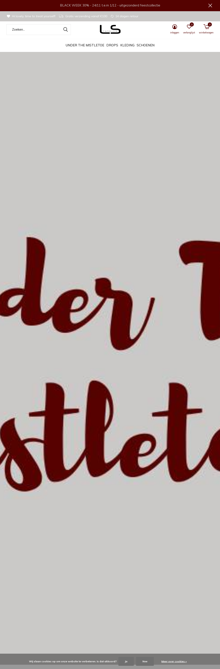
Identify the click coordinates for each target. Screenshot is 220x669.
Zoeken (65, 33)
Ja (126, 661)
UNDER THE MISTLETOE (85, 50)
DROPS (112, 50)
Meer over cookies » (174, 661)
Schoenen (145, 50)
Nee (144, 661)
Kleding (127, 50)
